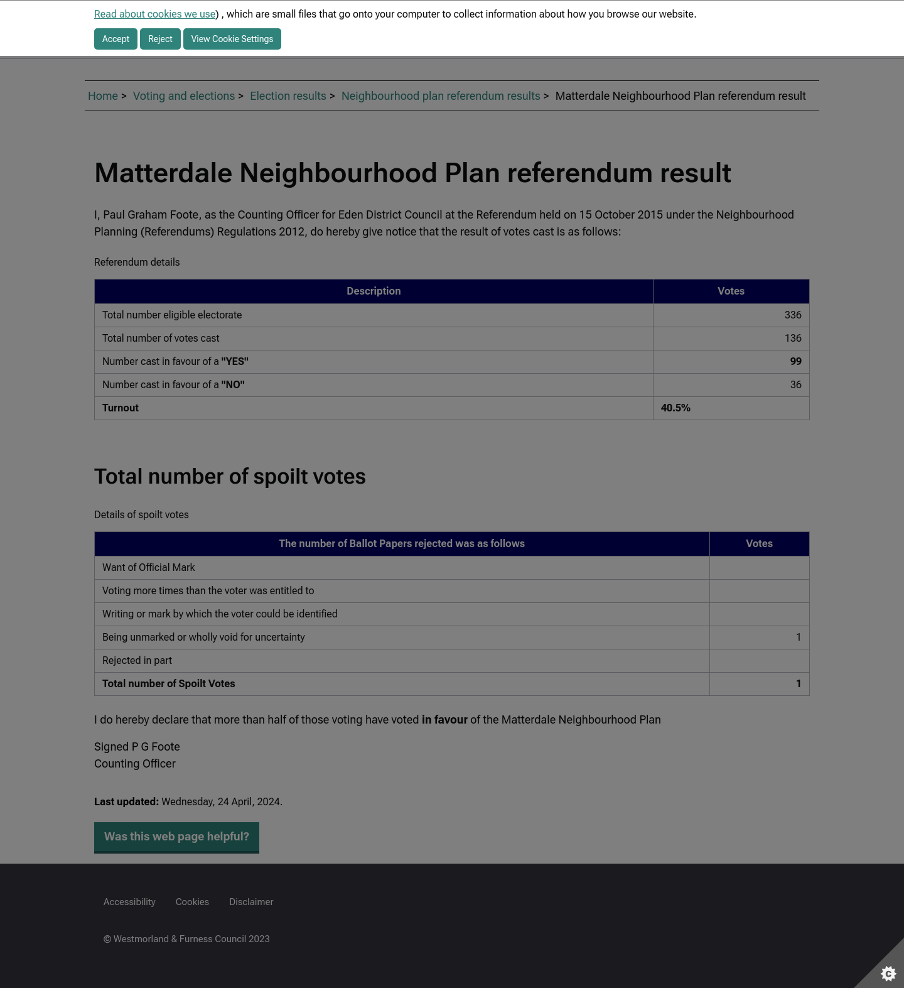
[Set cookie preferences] (879, 963)
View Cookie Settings (232, 39)
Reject (160, 39)
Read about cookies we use (154, 14)
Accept (115, 39)
